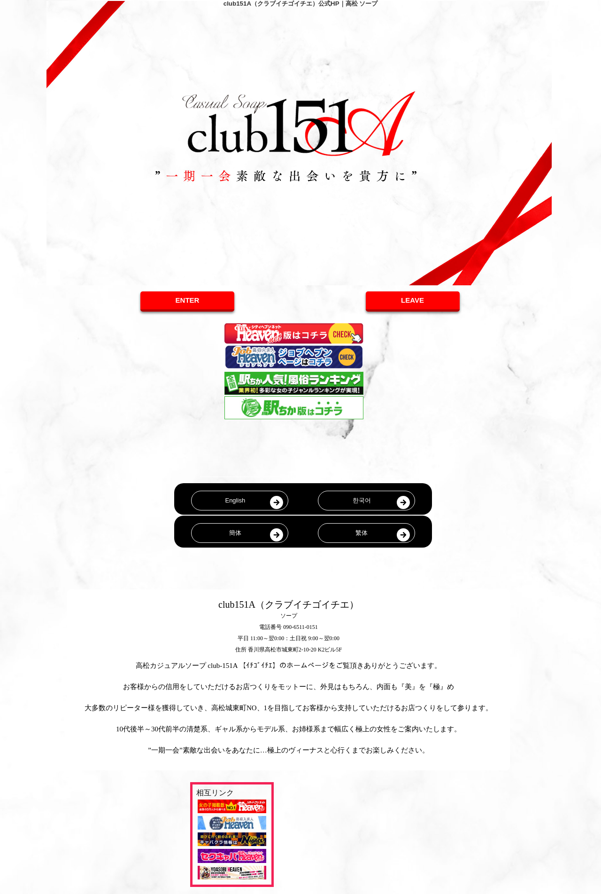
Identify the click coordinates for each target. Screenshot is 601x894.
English (235, 500)
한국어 (362, 500)
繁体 (361, 532)
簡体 (235, 532)
